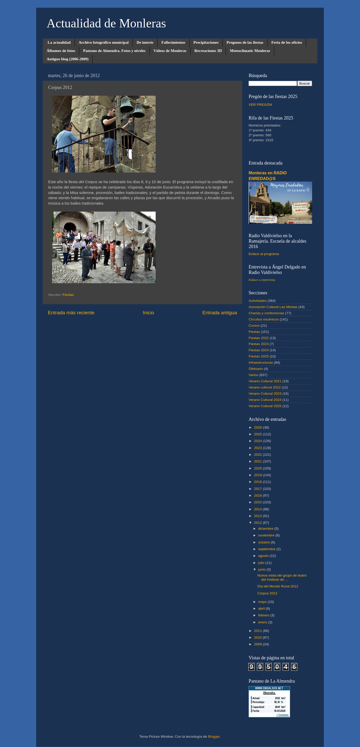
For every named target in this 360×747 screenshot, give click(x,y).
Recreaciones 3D (208, 51)
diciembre (266, 529)
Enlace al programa (264, 254)
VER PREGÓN (260, 105)
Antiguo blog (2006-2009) (68, 59)
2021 (258, 461)
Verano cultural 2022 (265, 387)
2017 (258, 489)
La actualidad (59, 42)
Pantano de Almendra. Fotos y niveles (114, 51)
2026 (258, 427)
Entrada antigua (220, 312)
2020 (258, 468)
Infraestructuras (261, 362)
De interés (145, 42)
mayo (263, 602)
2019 (258, 475)
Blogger (214, 736)
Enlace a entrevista (262, 280)
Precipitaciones (206, 42)
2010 (258, 637)
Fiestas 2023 (259, 344)
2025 (258, 434)
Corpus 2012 (267, 593)
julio (261, 563)
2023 (258, 448)
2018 (258, 482)
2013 (258, 516)
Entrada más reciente (71, 312)
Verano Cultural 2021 (265, 381)
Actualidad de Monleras (106, 23)
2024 (258, 441)
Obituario (256, 369)
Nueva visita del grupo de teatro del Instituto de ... (282, 577)
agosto (264, 556)
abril (262, 608)
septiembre (267, 549)
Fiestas (68, 295)
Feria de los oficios (286, 42)
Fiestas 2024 (259, 350)
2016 (258, 495)
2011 (258, 631)
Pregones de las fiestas (245, 42)
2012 (258, 523)
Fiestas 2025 (259, 356)
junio (262, 569)
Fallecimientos (173, 42)
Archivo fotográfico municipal (104, 42)
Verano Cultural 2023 (265, 393)
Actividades (258, 301)
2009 (258, 644)
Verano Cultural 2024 (265, 400)
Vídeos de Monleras (170, 51)
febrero (264, 615)
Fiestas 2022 (259, 338)
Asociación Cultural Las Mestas (273, 307)
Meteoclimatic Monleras (250, 51)
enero (263, 622)
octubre (264, 542)
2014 (258, 509)
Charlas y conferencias (266, 313)
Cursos (254, 325)
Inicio (148, 312)
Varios (253, 375)
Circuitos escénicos (264, 319)
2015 (258, 502)
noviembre (267, 535)
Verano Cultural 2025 (265, 406)
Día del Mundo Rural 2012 (277, 586)
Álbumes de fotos (61, 51)
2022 (258, 455)
